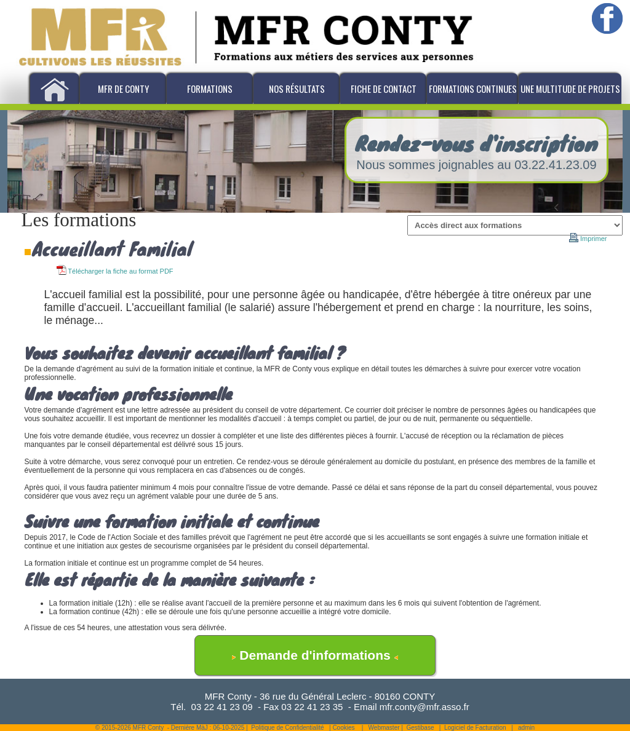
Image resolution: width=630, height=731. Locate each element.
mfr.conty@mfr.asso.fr (424, 706)
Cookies (343, 727)
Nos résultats (297, 88)
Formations (210, 88)
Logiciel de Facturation (475, 727)
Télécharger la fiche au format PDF (115, 271)
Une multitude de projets (570, 88)
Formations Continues (473, 88)
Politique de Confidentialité (287, 727)
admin (526, 727)
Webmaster (384, 727)
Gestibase (420, 727)
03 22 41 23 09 (222, 706)
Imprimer (588, 238)
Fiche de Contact (384, 88)
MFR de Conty (123, 88)
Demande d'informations (314, 655)
